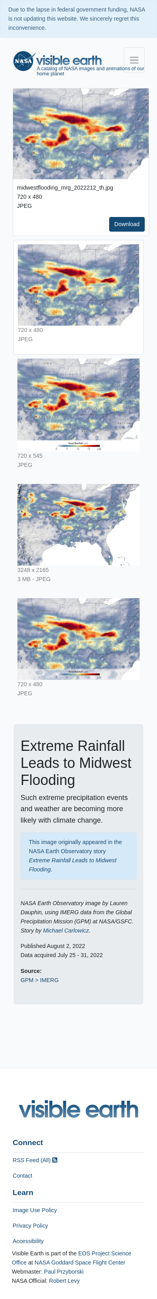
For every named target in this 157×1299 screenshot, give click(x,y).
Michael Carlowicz (66, 930)
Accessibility (28, 1241)
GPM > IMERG (40, 980)
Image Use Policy (35, 1210)
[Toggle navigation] (134, 60)
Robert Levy (64, 1281)
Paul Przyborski (63, 1271)
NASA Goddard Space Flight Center (79, 1262)
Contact (22, 1175)
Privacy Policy (30, 1225)
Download (127, 224)
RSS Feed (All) (35, 1160)
